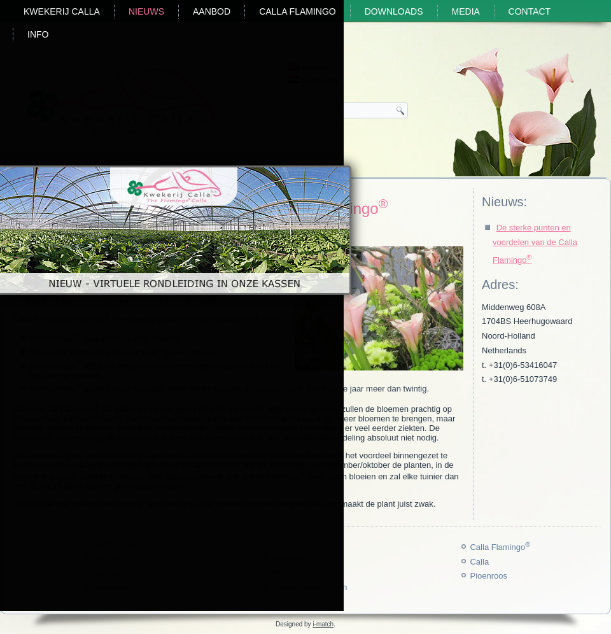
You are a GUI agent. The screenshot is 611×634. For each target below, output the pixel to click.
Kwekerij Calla (62, 11)
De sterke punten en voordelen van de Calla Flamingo (535, 244)
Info (37, 34)
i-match (323, 624)
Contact (530, 11)
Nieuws (146, 11)
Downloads (394, 11)
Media (466, 11)
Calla (479, 562)
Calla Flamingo (297, 11)
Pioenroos (488, 576)
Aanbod (211, 11)
